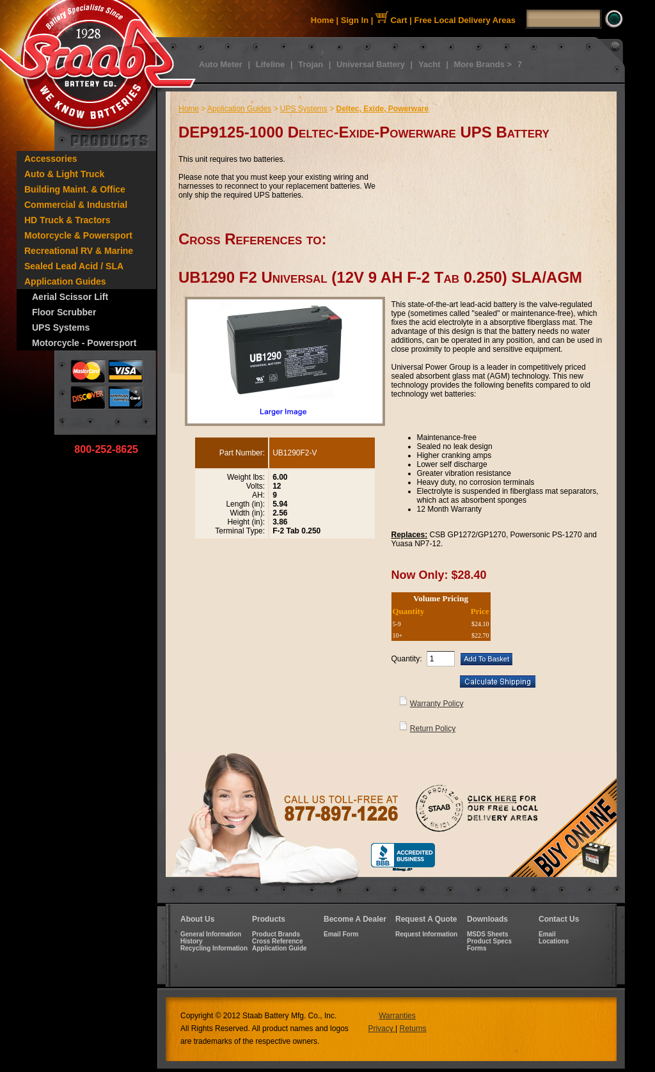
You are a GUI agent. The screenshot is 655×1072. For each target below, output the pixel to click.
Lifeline (270, 64)
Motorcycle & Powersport (78, 235)
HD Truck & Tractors (67, 220)
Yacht (429, 64)
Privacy (381, 1028)
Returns (413, 1028)
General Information (210, 934)
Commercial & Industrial (75, 205)
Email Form (341, 934)
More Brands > (483, 64)
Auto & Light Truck (64, 174)
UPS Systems (61, 327)
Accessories (50, 159)
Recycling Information (214, 948)
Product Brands (276, 934)
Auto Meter (220, 64)
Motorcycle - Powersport (84, 343)
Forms (477, 948)
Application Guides (65, 281)
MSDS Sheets (487, 934)
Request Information (426, 934)
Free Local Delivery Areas (465, 20)
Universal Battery (370, 64)
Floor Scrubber (64, 312)
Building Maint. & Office (74, 189)
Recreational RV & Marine (78, 251)
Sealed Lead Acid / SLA (73, 266)
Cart (391, 20)
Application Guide (279, 948)
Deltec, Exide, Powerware (382, 108)
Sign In (354, 20)
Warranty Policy (437, 703)
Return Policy (432, 728)
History (191, 941)
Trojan (310, 64)
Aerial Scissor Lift (70, 297)
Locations (554, 941)
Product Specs (489, 941)
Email (547, 934)
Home (322, 20)
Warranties (397, 1015)
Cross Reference (277, 941)
